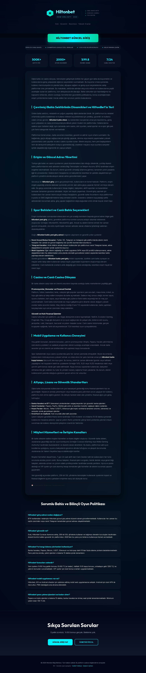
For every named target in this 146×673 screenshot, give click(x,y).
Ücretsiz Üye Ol (86, 642)
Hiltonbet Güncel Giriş (73, 38)
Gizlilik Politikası (77, 666)
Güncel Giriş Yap (60, 642)
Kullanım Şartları (88, 666)
